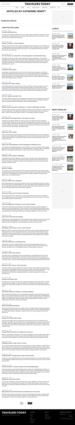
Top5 (31, 418)
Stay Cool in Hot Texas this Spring (12, 216)
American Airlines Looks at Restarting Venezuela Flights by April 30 (59, 87)
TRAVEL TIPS (44, 7)
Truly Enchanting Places (9, 32)
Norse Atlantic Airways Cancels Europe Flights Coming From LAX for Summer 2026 (58, 47)
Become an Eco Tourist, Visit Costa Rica (14, 265)
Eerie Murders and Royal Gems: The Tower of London (18, 118)
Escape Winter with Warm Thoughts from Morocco (17, 332)
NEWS (17, 7)
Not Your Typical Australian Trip (11, 96)
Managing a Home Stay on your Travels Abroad (16, 228)
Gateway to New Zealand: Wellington (13, 155)
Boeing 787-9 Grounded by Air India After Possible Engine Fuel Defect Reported (58, 149)
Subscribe (70, 4)
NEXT (30, 403)
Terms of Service (64, 418)
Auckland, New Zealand (9, 69)
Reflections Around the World (11, 379)
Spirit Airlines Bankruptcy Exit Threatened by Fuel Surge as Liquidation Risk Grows (58, 37)
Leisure (9, 30)
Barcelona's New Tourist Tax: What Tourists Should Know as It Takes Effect (58, 78)
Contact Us (47, 415)
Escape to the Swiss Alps (9, 279)
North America (61, 156)
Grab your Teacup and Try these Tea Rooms (15, 193)
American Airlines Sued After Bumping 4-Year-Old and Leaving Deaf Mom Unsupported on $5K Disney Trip (59, 58)
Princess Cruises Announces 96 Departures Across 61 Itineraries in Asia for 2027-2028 (59, 68)
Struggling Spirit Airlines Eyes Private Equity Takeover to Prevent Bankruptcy (58, 168)
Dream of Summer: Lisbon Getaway (13, 43)
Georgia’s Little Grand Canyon (11, 253)
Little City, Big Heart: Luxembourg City (13, 241)
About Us (46, 414)
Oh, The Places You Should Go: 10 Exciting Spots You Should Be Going (24, 55)
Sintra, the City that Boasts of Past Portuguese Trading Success (21, 144)
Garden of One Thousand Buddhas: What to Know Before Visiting (58, 159)
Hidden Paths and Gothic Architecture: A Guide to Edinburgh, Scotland (23, 107)
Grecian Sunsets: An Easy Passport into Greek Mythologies (20, 366)
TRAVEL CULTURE (35, 7)
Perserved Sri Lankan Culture (11, 83)
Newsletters (63, 4)
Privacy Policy (47, 418)
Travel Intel (32, 422)
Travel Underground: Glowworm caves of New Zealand (18, 204)
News (58, 33)
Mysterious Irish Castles (9, 132)
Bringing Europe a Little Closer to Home (14, 343)
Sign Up (70, 416)
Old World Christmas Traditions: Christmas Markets (18, 291)
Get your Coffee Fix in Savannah (12, 180)
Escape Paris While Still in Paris (11, 318)
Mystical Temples (7, 168)
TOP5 (28, 7)
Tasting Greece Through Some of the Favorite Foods (18, 355)
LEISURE (22, 7)
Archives (31, 414)
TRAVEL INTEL (52, 7)
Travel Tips (11, 226)
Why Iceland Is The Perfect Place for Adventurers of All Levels (21, 391)
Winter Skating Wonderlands (10, 305)
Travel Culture (32, 419)
